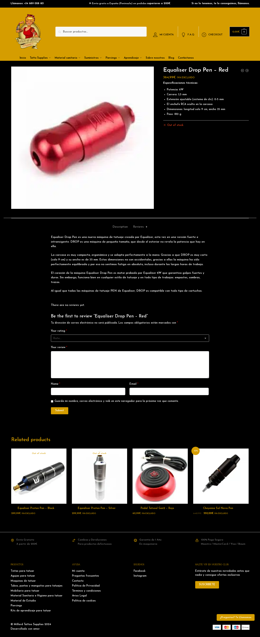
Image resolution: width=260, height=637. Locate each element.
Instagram (140, 576)
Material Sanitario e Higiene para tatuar (36, 595)
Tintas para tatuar (22, 571)
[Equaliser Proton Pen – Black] (38, 476)
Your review (59, 347)
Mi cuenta (78, 571)
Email (133, 384)
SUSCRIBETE (207, 584)
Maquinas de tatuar (23, 581)
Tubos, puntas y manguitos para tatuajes (36, 586)
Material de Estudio (23, 600)
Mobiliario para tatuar (25, 591)
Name (55, 384)
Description (120, 226)
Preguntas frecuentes (85, 576)
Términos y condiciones (86, 591)
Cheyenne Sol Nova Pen (218, 508)
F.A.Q (187, 35)
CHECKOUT (212, 35)
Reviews (138, 227)
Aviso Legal (79, 595)
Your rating (59, 331)
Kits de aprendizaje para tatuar (31, 610)
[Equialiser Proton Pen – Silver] (99, 476)
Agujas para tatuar (23, 576)
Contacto (78, 581)
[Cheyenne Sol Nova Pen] (220, 476)
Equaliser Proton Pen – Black (36, 508)
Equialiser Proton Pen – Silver (97, 508)
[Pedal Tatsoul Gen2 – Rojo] (160, 476)
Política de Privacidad (86, 586)
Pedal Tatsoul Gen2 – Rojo (157, 508)
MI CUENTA (163, 35)
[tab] (120, 224)
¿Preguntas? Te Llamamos (235, 617)
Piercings (16, 605)
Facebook (140, 571)
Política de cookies (84, 600)
